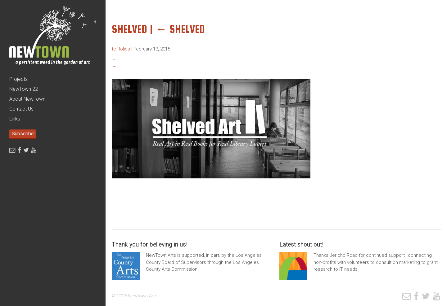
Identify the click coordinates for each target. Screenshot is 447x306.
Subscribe (23, 134)
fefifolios (121, 49)
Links (14, 119)
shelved (180, 29)
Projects (18, 79)
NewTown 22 (23, 89)
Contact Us (21, 109)
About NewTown (27, 99)
